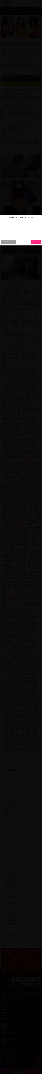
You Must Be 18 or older (8, 242)
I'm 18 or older (36, 242)
